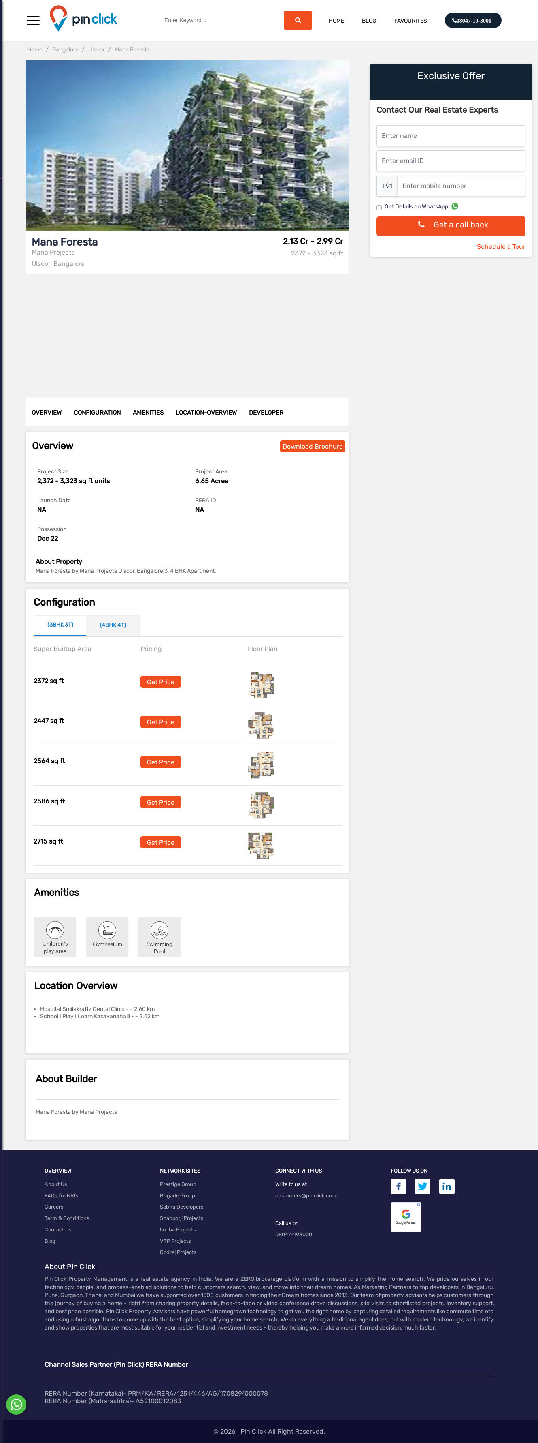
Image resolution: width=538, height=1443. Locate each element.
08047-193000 (293, 1234)
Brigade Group (177, 1196)
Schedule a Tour (501, 246)
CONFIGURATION (97, 412)
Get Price (160, 682)
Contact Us (58, 1230)
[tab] (60, 626)
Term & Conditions (67, 1218)
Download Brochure (313, 446)
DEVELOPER (266, 412)
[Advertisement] (190, 330)
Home (336, 20)
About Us (56, 1184)
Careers (54, 1207)
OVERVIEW (47, 412)
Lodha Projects (178, 1230)
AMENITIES (148, 412)
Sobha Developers (182, 1207)
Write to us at (291, 1184)
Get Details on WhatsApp (416, 206)
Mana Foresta (132, 49)
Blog (369, 20)
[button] (33, 20)
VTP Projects (175, 1241)
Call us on (287, 1223)
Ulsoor (96, 49)
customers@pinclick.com (305, 1196)
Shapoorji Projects (182, 1218)
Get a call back (451, 226)
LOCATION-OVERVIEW (206, 412)
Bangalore (65, 49)
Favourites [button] (410, 20)
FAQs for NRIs (62, 1196)
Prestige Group (178, 1184)
